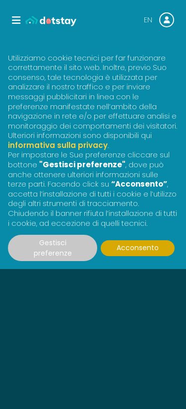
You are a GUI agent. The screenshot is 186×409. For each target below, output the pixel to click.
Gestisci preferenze (53, 248)
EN (148, 20)
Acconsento (138, 248)
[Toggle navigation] (16, 20)
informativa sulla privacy (58, 145)
